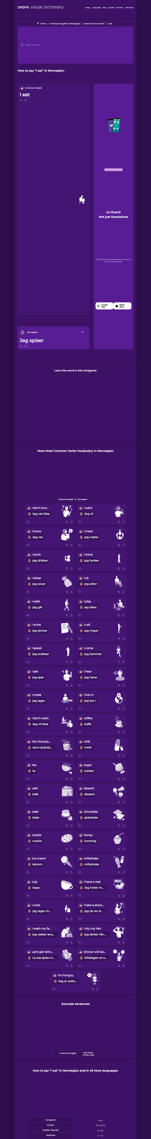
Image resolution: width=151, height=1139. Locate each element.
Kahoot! (111, 7)
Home (43, 23)
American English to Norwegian (65, 23)
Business (119, 7)
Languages (96, 7)
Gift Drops (129, 7)
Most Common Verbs (94, 23)
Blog (104, 7)
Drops (87, 7)
